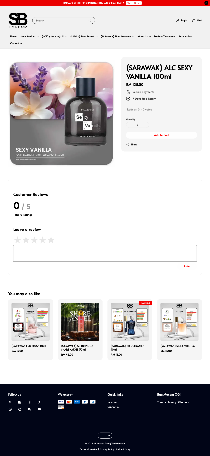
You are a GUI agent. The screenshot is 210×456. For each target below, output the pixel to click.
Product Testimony (164, 36)
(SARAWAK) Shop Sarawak (116, 36)
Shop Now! (133, 3)
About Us (142, 36)
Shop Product (27, 36)
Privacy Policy (107, 449)
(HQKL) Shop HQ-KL (53, 36)
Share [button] (131, 144)
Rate (187, 266)
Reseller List (185, 36)
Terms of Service (88, 449)
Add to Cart (161, 135)
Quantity (130, 119)
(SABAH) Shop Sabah (82, 36)
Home (13, 36)
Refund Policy (123, 449)
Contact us (16, 43)
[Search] (89, 20)
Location (112, 402)
